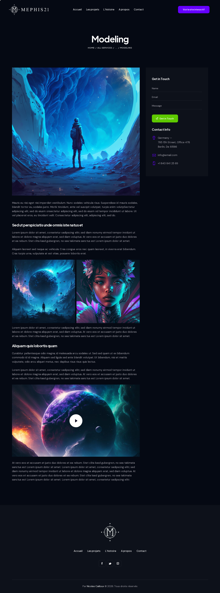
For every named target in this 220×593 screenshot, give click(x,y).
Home (91, 48)
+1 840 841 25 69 (168, 163)
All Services (104, 48)
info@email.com (167, 155)
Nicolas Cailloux (95, 586)
